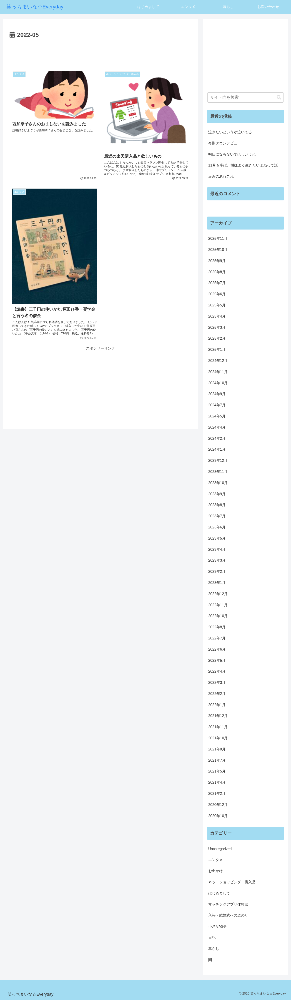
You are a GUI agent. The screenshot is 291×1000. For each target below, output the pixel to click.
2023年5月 (217, 538)
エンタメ (215, 860)
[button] (279, 97)
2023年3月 (217, 560)
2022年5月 (217, 660)
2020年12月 (218, 805)
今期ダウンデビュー (224, 143)
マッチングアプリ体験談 (228, 904)
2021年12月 (218, 716)
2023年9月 (217, 494)
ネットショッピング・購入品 (232, 882)
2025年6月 (217, 294)
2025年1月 (217, 349)
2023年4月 (217, 549)
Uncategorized (220, 849)
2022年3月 (217, 682)
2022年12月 (218, 594)
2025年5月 (217, 305)
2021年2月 (217, 793)
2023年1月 (217, 583)
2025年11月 (218, 238)
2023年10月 (218, 483)
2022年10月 (218, 616)
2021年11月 (218, 727)
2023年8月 (217, 505)
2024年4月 (217, 427)
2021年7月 (217, 760)
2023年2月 (217, 571)
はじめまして (219, 893)
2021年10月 (218, 738)
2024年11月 (218, 372)
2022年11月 (218, 605)
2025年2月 (217, 338)
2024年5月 (217, 416)
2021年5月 (217, 771)
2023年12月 (218, 460)
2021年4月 (217, 782)
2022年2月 (217, 694)
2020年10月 (218, 816)
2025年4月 (217, 316)
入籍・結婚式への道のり (228, 915)
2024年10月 (218, 383)
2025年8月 (217, 272)
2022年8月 (217, 627)
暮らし (213, 949)
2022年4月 (217, 671)
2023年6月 (217, 527)
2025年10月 (218, 250)
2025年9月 (217, 261)
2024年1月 (217, 449)
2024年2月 (217, 438)
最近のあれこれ (221, 176)
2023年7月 (217, 516)
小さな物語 (217, 926)
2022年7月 (217, 638)
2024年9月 (217, 394)
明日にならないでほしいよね (232, 154)
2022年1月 (217, 705)
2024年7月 (217, 405)
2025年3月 (217, 327)
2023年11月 (218, 472)
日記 (212, 937)
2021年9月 (217, 749)
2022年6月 (217, 649)
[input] (245, 97)
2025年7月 (217, 283)
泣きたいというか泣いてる (230, 132)
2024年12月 (218, 361)
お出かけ (215, 871)
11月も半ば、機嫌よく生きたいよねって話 (243, 165)
